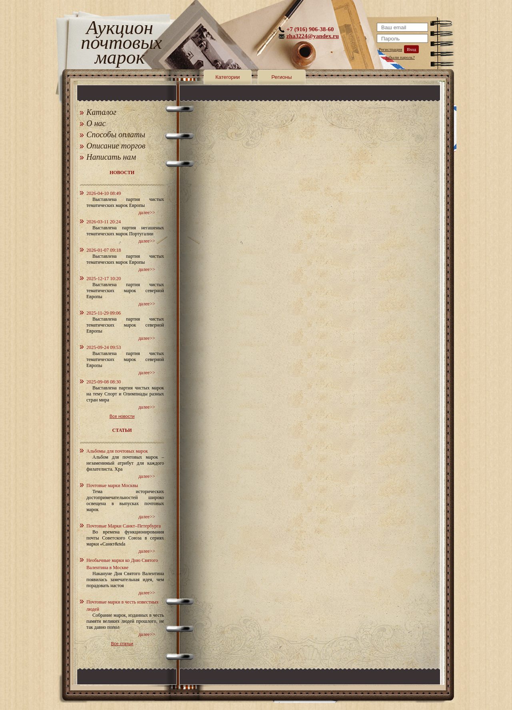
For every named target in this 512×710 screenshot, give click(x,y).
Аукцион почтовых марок (120, 44)
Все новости (122, 416)
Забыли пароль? (400, 57)
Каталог (101, 112)
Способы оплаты (115, 134)
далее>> (146, 212)
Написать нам (111, 156)
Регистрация (390, 49)
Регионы (281, 77)
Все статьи (122, 643)
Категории (228, 77)
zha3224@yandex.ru (312, 36)
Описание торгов (116, 145)
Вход (411, 49)
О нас (96, 123)
